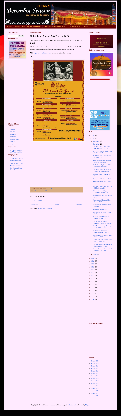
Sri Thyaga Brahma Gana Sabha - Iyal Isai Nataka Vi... (102, 152)
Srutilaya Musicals (15, 165)
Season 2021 (94, 391)
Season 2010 (94, 363)
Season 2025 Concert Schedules (28, 26)
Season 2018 (94, 383)
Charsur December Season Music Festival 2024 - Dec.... (102, 250)
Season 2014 (94, 373)
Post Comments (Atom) (45, 208)
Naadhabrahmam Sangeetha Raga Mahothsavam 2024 (103, 187)
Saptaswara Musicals (16, 160)
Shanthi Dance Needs (16, 163)
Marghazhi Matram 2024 (100, 209)
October (95, 254)
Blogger (87, 405)
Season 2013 (94, 371)
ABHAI (12, 129)
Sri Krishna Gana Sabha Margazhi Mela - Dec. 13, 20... (102, 231)
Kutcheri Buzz (14, 139)
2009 (93, 299)
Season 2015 (94, 376)
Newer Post (34, 204)
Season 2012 (94, 368)
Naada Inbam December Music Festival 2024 (102, 205)
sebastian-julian (72, 405)
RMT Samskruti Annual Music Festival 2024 (102, 156)
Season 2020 (94, 388)
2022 (93, 261)
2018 (93, 273)
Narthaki (12, 141)
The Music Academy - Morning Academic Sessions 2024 (102, 170)
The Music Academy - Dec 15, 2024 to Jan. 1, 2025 (102, 227)
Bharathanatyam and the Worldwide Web (16, 151)
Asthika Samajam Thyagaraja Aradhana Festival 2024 (101, 191)
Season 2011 (94, 366)
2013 (93, 287)
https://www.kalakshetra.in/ (42, 53)
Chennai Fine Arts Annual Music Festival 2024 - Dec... (102, 245)
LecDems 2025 (74, 26)
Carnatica (13, 134)
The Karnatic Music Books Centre (16, 169)
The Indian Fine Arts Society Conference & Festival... (101, 147)
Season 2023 (94, 396)
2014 (93, 284)
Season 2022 (94, 393)
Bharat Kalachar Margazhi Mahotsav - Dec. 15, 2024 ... (102, 222)
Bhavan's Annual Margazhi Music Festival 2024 (101, 217)
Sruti (11, 144)
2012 (93, 290)
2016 (93, 279)
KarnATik (13, 136)
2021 (93, 264)
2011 (93, 293)
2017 (93, 276)
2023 (93, 258)
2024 (93, 138)
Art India (13, 132)
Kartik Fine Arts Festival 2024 (102, 179)
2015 (93, 282)
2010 (93, 296)
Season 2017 (94, 381)
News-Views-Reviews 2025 (54, 26)
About (86, 26)
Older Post (79, 204)
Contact (95, 26)
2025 (93, 135)
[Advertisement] (56, 166)
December (96, 141)
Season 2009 (94, 361)
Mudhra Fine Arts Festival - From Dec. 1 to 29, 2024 (103, 240)
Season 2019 (94, 386)
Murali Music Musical (16, 158)
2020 (93, 267)
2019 (93, 270)
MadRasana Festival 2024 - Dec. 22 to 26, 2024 (102, 236)
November (96, 144)
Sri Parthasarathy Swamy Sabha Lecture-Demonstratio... (102, 166)
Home (9, 26)
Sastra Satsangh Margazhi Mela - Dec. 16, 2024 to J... (102, 161)
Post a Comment (38, 200)
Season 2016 (94, 378)
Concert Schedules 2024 (41, 191)
